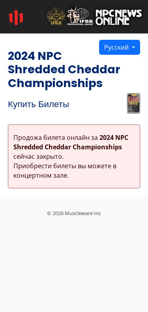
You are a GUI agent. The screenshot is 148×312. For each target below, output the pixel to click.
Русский (117, 47)
